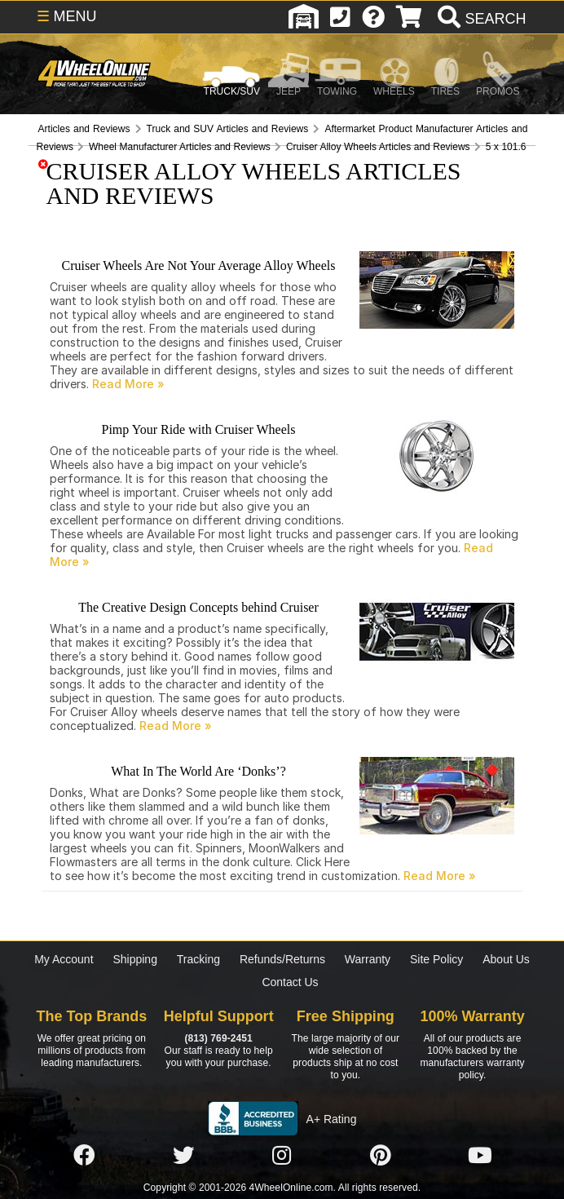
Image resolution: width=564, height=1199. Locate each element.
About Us (506, 959)
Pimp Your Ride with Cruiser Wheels (199, 429)
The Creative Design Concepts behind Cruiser (198, 607)
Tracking (198, 959)
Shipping (134, 959)
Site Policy (436, 959)
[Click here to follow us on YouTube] (480, 1155)
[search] (480, 19)
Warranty (367, 959)
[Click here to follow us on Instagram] (282, 1155)
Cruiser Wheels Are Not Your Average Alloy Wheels (199, 265)
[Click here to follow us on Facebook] (84, 1155)
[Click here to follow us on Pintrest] (380, 1155)
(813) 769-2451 (218, 1038)
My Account (63, 959)
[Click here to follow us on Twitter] (183, 1155)
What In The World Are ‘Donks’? (198, 771)
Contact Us (290, 982)
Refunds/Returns (282, 959)
